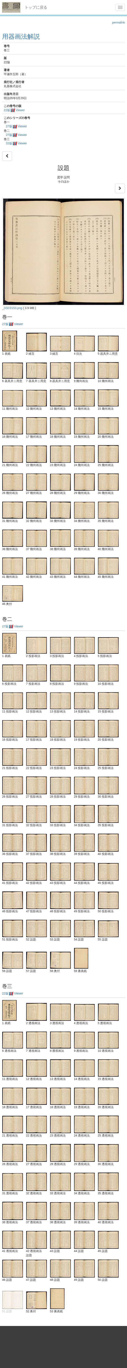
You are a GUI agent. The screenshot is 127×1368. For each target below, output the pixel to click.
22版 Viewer (14, 110)
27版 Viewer (16, 126)
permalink (118, 22)
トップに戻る (36, 7)
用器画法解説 (21, 36)
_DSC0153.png (12, 308)
